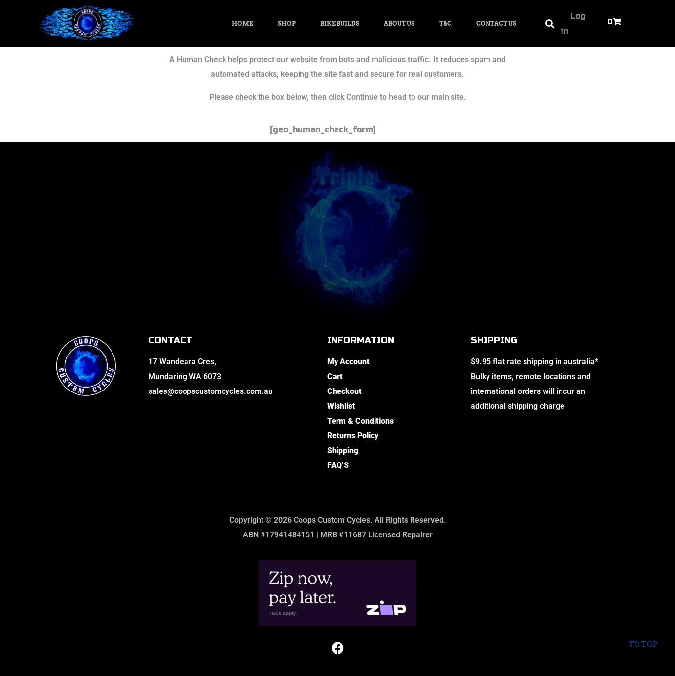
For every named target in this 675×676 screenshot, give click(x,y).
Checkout (344, 391)
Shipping (342, 450)
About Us (399, 23)
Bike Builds (339, 23)
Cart (335, 376)
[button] (549, 24)
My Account (348, 361)
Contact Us (496, 23)
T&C (445, 23)
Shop (287, 23)
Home (242, 23)
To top (642, 636)
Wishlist (341, 406)
